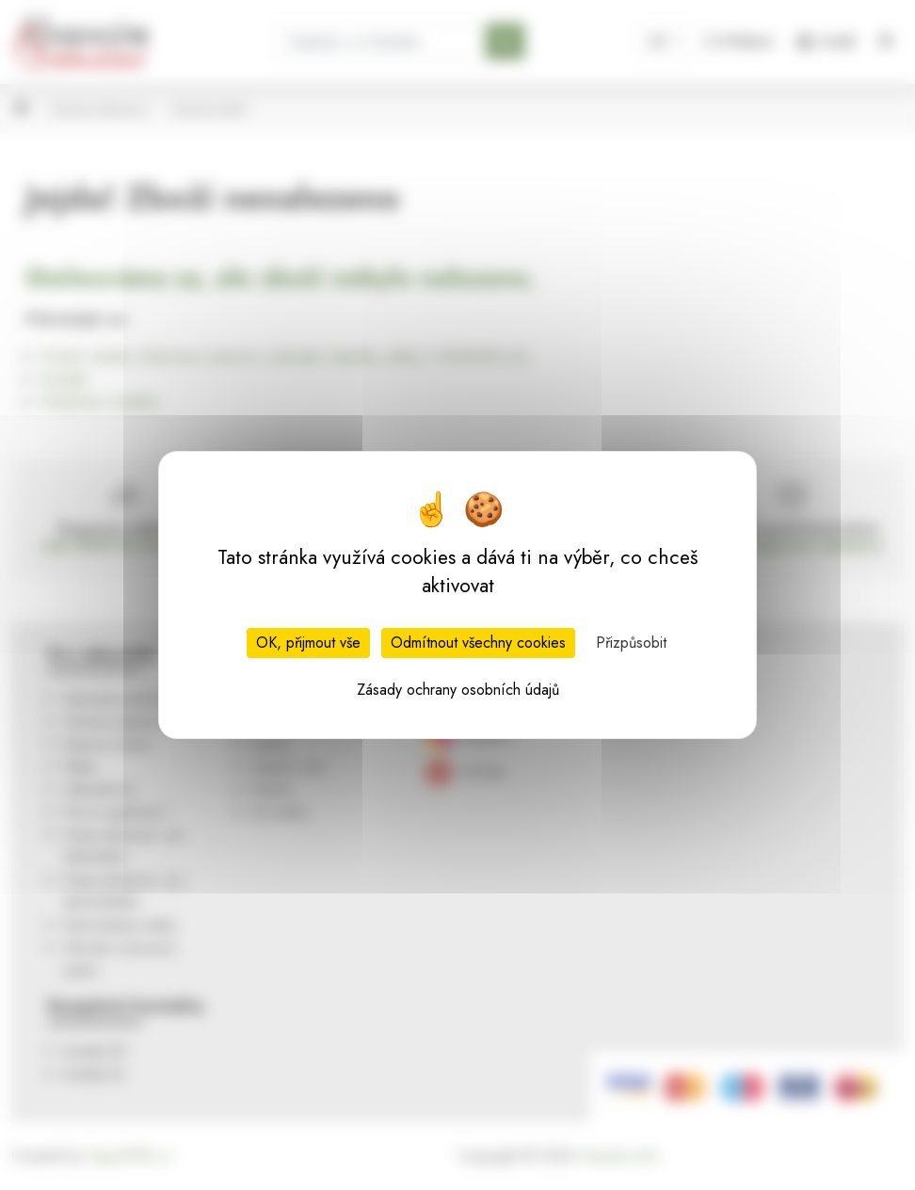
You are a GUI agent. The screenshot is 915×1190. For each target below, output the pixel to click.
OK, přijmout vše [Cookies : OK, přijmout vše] (308, 642)
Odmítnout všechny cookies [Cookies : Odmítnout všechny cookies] (478, 642)
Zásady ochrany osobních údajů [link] (458, 689)
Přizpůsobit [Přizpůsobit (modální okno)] (631, 642)
